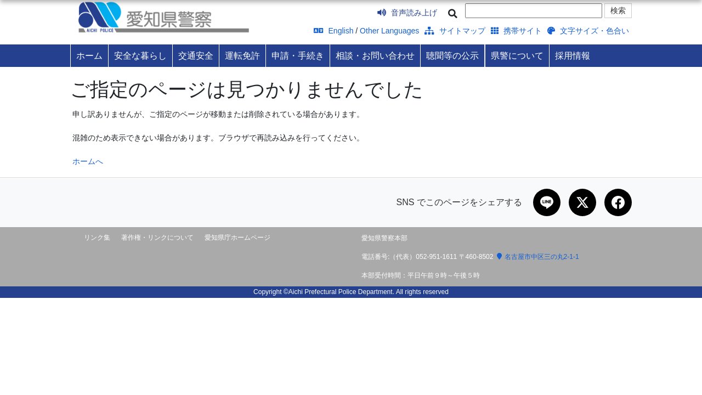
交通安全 (195, 55)
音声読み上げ (407, 12)
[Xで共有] (582, 202)
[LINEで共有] (547, 202)
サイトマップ (454, 30)
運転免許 (242, 55)
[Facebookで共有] (618, 202)
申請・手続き (297, 55)
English (334, 30)
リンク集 (97, 237)
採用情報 (572, 55)
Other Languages (389, 30)
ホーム (89, 55)
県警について (517, 55)
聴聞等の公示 (452, 55)
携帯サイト (516, 30)
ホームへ (87, 161)
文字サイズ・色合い (588, 30)
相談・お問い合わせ (375, 55)
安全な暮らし (140, 55)
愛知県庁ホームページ (237, 237)
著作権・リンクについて (157, 237)
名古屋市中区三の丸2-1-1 (538, 257)
